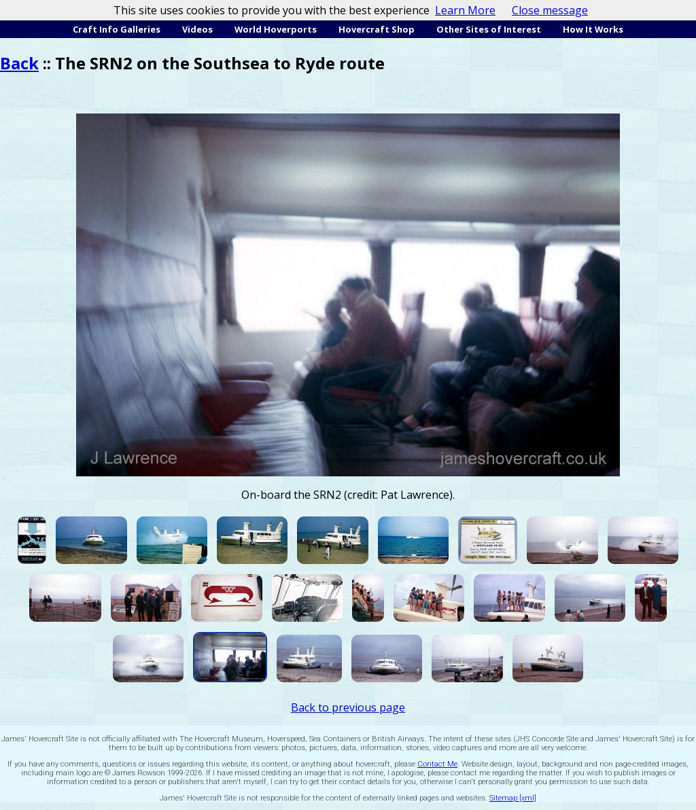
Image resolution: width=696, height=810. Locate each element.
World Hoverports (275, 29)
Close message (550, 10)
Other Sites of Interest (488, 29)
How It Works (593, 29)
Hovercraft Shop (376, 29)
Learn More (465, 10)
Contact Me (437, 764)
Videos (197, 29)
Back (19, 63)
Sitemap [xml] (512, 798)
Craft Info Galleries (116, 29)
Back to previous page (348, 707)
